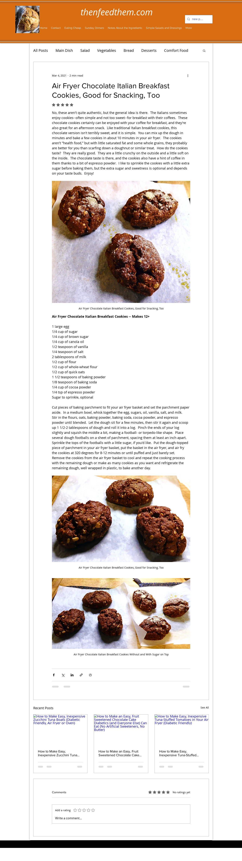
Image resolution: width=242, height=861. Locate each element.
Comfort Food (176, 50)
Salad (85, 50)
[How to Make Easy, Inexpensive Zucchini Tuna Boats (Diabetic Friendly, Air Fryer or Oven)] (60, 730)
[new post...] (198, 19)
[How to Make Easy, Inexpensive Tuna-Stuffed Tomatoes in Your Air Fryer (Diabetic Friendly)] (182, 730)
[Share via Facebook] (54, 675)
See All (205, 707)
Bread (129, 50)
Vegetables (106, 50)
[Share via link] (81, 675)
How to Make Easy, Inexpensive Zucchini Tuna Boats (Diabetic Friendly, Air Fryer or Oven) (58, 753)
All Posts (40, 50)
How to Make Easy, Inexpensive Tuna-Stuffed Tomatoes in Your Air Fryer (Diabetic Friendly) (179, 753)
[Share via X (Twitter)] (63, 675)
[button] (204, 50)
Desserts (149, 50)
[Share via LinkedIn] (72, 675)
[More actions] (188, 75)
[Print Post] (90, 675)
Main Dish (64, 50)
